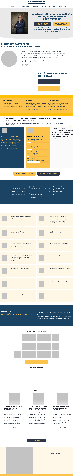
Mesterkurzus (62, 6)
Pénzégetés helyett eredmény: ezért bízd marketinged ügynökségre (61, 408)
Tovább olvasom (14, 427)
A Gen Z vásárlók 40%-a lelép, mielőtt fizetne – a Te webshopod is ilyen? (13, 408)
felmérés (57, 106)
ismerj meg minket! (37, 361)
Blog (48, 6)
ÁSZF (56, 468)
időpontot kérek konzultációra (49, 81)
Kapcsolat (54, 6)
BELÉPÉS (60, 468)
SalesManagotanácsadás (49, 88)
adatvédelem (51, 468)
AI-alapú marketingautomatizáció (61, 24)
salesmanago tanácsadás (48, 173)
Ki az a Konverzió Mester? (25, 6)
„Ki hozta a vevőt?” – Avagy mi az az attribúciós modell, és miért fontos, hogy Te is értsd (38, 408)
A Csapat (35, 6)
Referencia (43, 6)
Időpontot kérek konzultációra (43, 24)
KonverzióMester (11, 6)
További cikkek (36, 440)
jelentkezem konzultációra (24, 173)
